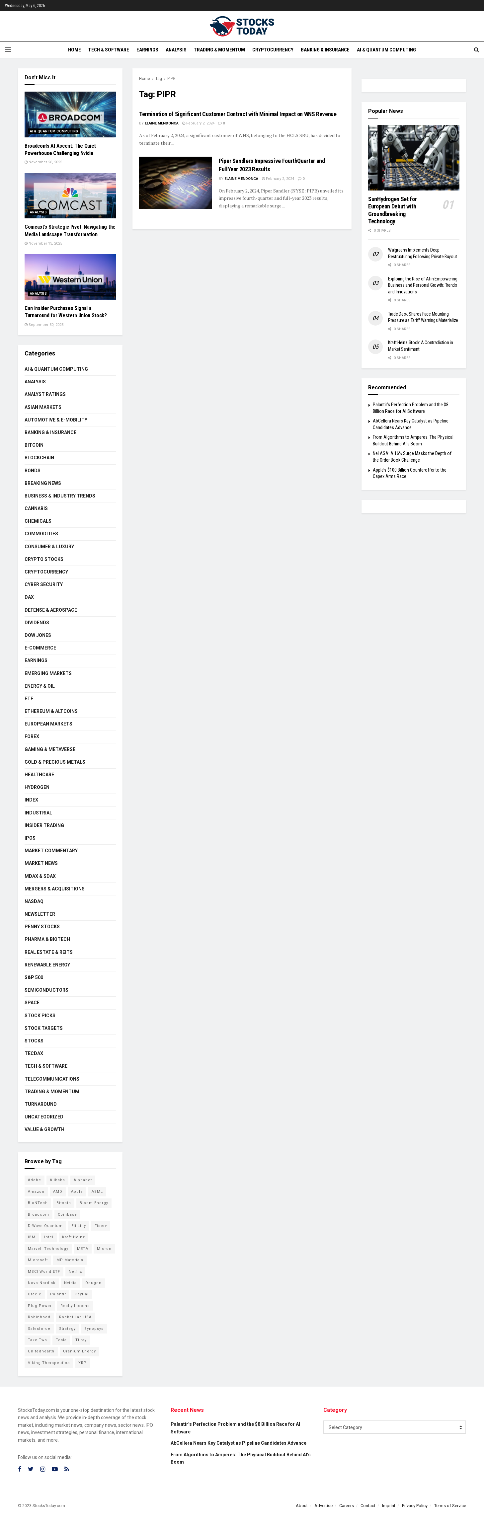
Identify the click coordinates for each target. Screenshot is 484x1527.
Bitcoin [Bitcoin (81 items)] (63, 1203)
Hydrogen (37, 787)
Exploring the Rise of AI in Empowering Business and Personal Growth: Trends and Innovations (422, 285)
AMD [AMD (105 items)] (57, 1191)
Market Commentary (51, 850)
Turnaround (41, 1104)
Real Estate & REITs (49, 952)
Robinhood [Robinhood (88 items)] (39, 1317)
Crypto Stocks (44, 559)
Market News (41, 863)
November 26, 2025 (43, 162)
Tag (158, 78)
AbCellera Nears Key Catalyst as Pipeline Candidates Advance (238, 1443)
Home (74, 50)
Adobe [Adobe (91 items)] (34, 1180)
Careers (346, 1505)
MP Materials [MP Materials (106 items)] (69, 1260)
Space (32, 1002)
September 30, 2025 (44, 325)
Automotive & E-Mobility (56, 419)
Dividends (37, 622)
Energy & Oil (40, 686)
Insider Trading (44, 825)
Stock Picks (40, 1015)
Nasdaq (34, 901)
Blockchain (39, 457)
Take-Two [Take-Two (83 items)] (37, 1340)
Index (31, 799)
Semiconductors (46, 990)
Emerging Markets (48, 673)
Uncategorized (44, 1116)
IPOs (30, 838)
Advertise (323, 1505)
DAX (29, 597)
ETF (29, 698)
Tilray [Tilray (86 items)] (81, 1340)
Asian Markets (43, 407)
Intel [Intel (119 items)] (48, 1237)
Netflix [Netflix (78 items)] (75, 1271)
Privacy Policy (415, 1505)
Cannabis (36, 508)
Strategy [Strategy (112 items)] (67, 1329)
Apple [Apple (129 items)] (77, 1191)
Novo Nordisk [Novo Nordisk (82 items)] (41, 1283)
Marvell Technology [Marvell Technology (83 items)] (48, 1249)
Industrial (38, 812)
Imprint (388, 1505)
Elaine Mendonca (162, 123)
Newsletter (40, 914)
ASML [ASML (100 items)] (97, 1191)
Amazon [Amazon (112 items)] (36, 1191)
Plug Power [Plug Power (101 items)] (40, 1306)
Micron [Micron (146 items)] (104, 1249)
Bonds (32, 470)
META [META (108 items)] (82, 1249)
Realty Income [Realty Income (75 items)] (75, 1306)
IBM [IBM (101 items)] (32, 1237)
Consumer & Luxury (49, 546)
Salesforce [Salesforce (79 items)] (39, 1329)
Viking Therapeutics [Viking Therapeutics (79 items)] (49, 1363)
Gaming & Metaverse (50, 749)
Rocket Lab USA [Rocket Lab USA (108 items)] (75, 1317)
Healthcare (39, 774)
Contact (368, 1505)
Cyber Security (44, 584)
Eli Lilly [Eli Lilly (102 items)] (78, 1226)
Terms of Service (450, 1505)
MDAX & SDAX (40, 876)
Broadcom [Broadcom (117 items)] (38, 1214)
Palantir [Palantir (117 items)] (58, 1294)
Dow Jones (38, 635)
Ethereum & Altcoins (51, 711)
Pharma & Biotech (47, 939)
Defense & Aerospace (51, 610)
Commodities (41, 533)
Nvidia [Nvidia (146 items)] (70, 1283)
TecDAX (34, 1053)
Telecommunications (52, 1079)
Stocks (34, 1040)
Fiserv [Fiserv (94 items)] (101, 1226)
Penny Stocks (42, 926)
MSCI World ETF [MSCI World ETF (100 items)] (44, 1271)
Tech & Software (108, 50)
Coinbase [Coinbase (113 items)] (67, 1214)
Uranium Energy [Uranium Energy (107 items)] (79, 1351)
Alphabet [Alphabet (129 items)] (83, 1180)
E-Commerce (40, 647)
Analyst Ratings (45, 394)
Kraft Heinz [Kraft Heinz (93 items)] (73, 1237)
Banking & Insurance (325, 50)
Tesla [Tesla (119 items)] (61, 1340)
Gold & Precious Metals (55, 762)
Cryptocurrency (272, 50)
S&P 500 (34, 977)
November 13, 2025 (43, 243)
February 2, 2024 (198, 123)
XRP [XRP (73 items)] (82, 1363)
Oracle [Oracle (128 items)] (34, 1294)
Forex (32, 736)
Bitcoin (34, 445)
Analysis (176, 50)
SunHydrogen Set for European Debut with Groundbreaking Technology (392, 210)
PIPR (171, 78)
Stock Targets (44, 1028)
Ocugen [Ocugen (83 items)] (93, 1283)
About (302, 1505)
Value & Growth (44, 1129)
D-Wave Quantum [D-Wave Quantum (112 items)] (45, 1226)
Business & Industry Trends (60, 495)
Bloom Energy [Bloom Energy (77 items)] (94, 1203)
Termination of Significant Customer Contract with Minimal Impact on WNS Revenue (238, 114)
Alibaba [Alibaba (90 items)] (57, 1180)
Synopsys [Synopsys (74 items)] (94, 1329)
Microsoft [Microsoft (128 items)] (38, 1260)
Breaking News (43, 483)
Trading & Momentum (219, 50)
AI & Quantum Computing (386, 50)
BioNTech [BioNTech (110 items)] (38, 1203)
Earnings (147, 50)
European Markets (48, 723)
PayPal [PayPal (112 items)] (82, 1294)
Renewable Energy (47, 964)
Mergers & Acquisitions (55, 888)
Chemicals (38, 521)
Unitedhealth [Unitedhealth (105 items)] (41, 1351)
